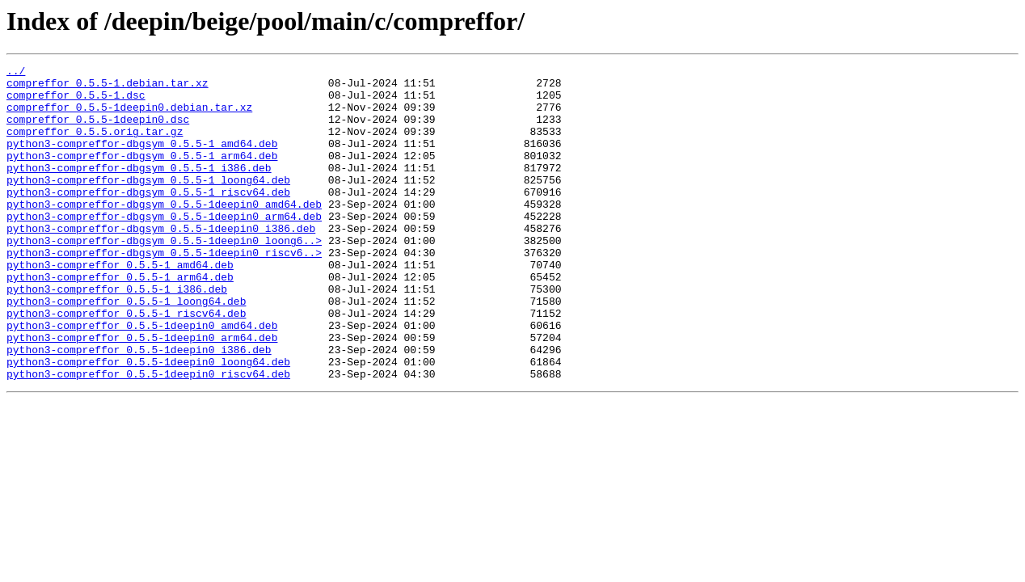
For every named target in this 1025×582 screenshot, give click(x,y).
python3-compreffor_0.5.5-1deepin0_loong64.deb (148, 422)
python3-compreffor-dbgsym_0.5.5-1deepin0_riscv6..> (164, 291)
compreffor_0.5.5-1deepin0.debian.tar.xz (129, 116)
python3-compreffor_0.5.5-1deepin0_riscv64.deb (148, 436)
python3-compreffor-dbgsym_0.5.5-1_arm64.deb (141, 174)
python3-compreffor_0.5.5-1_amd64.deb (120, 305)
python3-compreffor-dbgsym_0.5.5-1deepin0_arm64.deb (164, 247)
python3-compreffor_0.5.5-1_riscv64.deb (126, 363)
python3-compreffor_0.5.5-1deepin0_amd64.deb (141, 378)
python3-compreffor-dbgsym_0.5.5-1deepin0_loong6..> (164, 276)
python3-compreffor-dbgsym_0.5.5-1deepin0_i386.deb (160, 262)
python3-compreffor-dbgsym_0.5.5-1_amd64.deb (141, 160)
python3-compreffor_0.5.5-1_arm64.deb (120, 320)
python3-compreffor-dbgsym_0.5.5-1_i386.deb (139, 189)
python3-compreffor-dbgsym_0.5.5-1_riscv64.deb (148, 218)
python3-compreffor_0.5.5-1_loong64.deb (126, 349)
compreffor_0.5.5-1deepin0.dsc (97, 131)
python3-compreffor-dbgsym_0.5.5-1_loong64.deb (148, 203)
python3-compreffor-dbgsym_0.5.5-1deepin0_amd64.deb (164, 233)
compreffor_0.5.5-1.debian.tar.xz (107, 87)
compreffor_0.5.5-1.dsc (76, 102)
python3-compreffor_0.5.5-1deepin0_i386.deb (139, 407)
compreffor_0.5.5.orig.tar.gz (94, 145)
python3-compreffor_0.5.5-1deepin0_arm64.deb (141, 393)
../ (15, 72)
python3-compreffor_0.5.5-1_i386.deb (116, 334)
